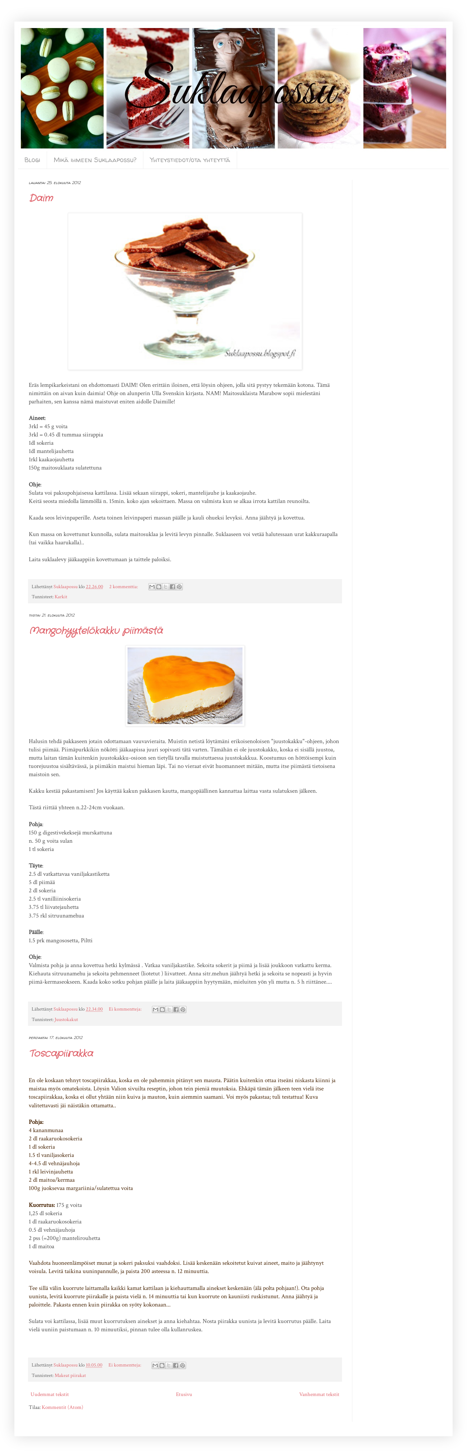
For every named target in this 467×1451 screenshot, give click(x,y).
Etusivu (184, 1394)
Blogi (32, 159)
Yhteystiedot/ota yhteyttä (190, 159)
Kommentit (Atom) (62, 1407)
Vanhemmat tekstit (319, 1394)
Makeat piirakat (70, 1375)
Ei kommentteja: (126, 1009)
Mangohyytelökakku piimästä (95, 631)
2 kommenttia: (124, 586)
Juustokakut (66, 1019)
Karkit (61, 597)
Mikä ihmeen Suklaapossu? (95, 159)
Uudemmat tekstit (50, 1394)
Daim (40, 198)
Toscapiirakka (61, 1054)
